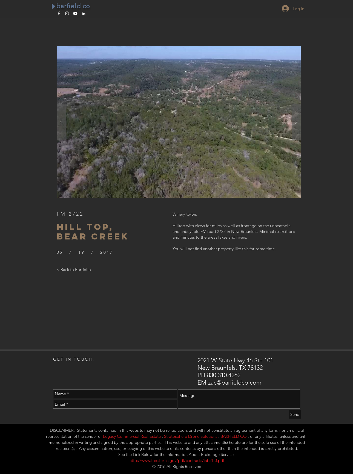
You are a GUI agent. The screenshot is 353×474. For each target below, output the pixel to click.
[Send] (295, 414)
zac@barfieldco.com (235, 382)
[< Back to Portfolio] (74, 269)
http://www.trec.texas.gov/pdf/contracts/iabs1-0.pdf (177, 460)
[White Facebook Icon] (58, 13)
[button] (179, 122)
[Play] (53, 6)
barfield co (73, 6)
